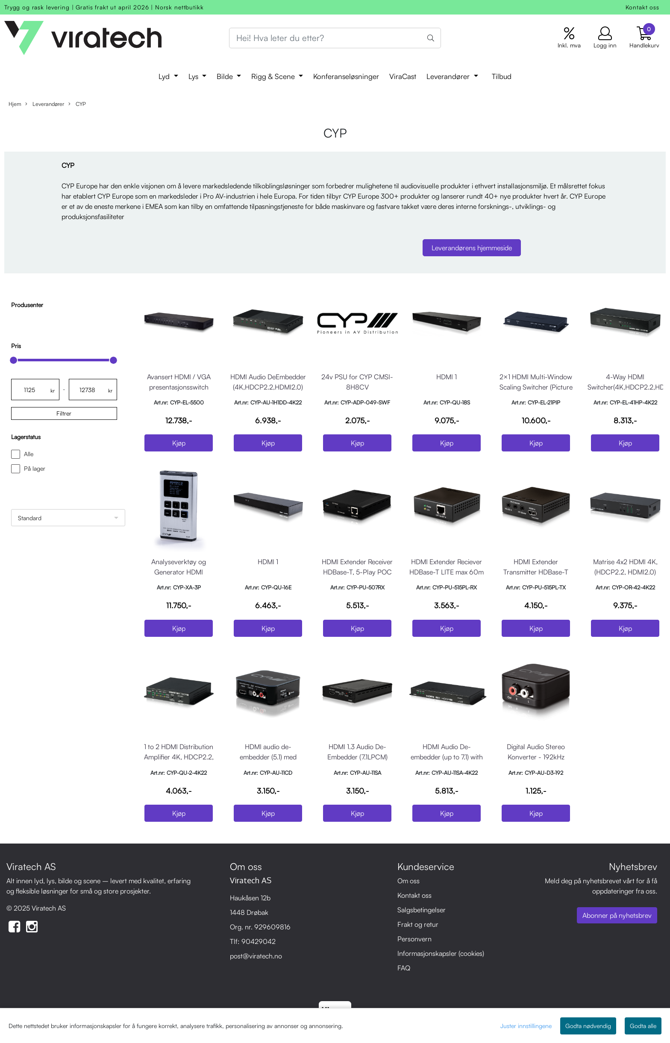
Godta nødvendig (588, 1025)
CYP (77, 104)
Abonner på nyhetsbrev (617, 915)
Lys (194, 76)
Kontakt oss (642, 7)
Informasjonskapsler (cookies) (440, 953)
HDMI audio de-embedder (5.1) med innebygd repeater (268, 756)
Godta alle (643, 1025)
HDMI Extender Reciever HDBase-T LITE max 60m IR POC (446, 571)
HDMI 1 (446, 376)
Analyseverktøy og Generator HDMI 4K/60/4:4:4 (178, 571)
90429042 (258, 941)
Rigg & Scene (274, 76)
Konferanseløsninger (346, 76)
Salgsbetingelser (421, 909)
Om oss (408, 880)
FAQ (403, 968)
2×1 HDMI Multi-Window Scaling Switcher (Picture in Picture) (536, 386)
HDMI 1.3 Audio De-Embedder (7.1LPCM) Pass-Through (357, 756)
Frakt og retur (417, 924)
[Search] (335, 38)
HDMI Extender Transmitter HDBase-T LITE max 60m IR (535, 571)
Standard (29, 518)
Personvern (414, 939)
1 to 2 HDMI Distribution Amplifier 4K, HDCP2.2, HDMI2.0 (179, 756)
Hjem (15, 103)
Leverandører (449, 76)
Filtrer (63, 413)
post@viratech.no (256, 956)
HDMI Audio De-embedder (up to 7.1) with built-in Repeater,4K (447, 756)
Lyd (165, 76)
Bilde (226, 76)
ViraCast (402, 76)
